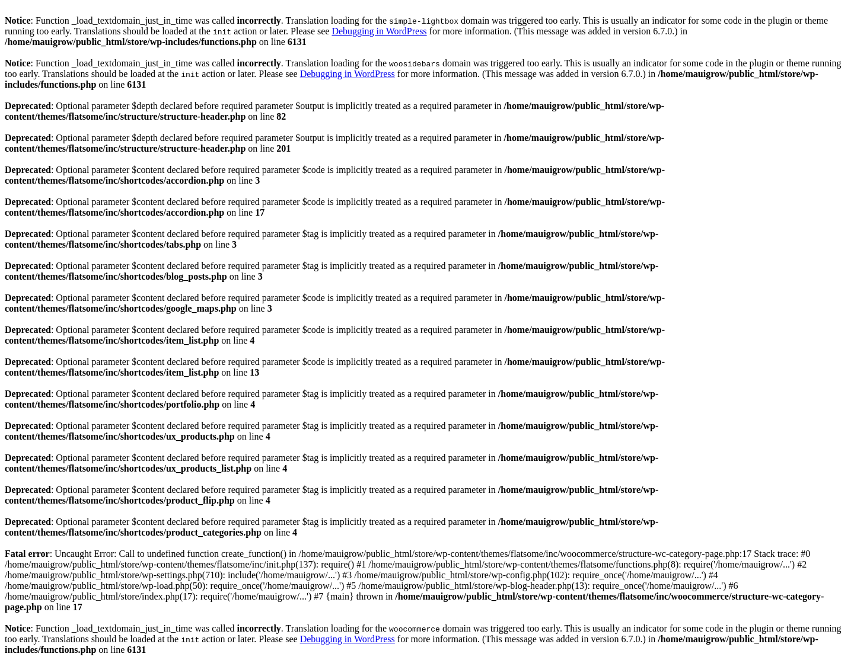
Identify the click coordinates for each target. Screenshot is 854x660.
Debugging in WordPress (379, 31)
